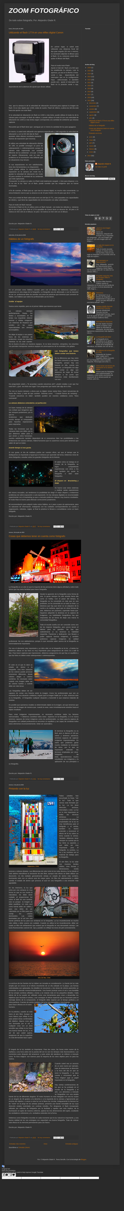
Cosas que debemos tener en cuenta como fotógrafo (37, 536)
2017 (89, 94)
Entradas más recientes (17, 1144)
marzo (91, 146)
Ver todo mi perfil (101, 167)
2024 (89, 73)
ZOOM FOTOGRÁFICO (44, 10)
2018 (89, 91)
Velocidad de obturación (104, 322)
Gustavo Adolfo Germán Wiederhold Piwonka (104, 307)
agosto (91, 115)
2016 (89, 97)
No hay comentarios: (44, 229)
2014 (89, 156)
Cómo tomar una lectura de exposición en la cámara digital (105, 367)
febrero (91, 149)
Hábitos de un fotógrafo (21, 239)
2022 (89, 80)
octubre (92, 109)
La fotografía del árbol (103, 337)
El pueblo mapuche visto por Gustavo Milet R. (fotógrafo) (104, 277)
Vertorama (99, 293)
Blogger (83, 1159)
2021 (89, 82)
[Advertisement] (98, 46)
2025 (89, 71)
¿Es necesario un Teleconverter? (102, 261)
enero (91, 152)
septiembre (93, 112)
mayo (91, 140)
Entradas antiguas (72, 1144)
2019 (89, 88)
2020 (89, 85)
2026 (89, 67)
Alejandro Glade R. (104, 164)
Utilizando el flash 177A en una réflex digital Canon (36, 32)
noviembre (93, 106)
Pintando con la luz (19, 788)
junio (91, 137)
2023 (89, 76)
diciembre (92, 103)
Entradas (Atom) (24, 1147)
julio (90, 118)
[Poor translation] (12, 1175)
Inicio (45, 1144)
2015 (89, 100)
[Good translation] (5, 1175)
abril (91, 143)
